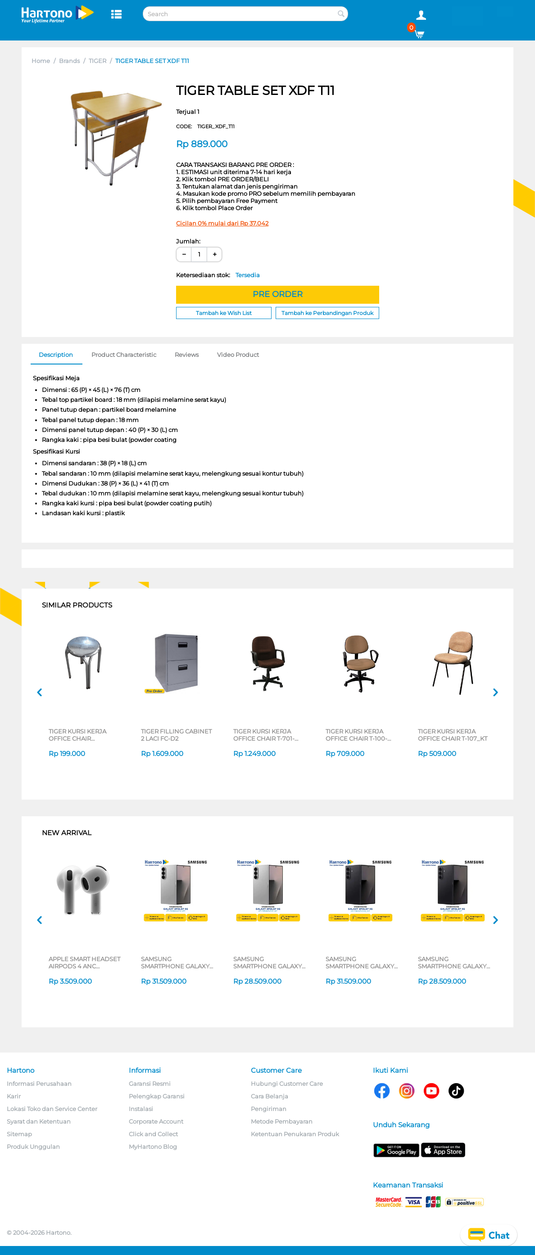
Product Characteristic (123, 354)
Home (41, 60)
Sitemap (19, 1134)
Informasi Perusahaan (39, 1083)
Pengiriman (268, 1108)
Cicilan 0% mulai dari (222, 223)
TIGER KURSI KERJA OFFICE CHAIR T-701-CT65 (264, 735)
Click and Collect (153, 1134)
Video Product (238, 354)
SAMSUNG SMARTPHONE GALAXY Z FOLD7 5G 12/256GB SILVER (267, 962)
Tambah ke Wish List (224, 313)
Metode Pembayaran (282, 1121)
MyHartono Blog (153, 1146)
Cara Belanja (269, 1096)
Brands (69, 60)
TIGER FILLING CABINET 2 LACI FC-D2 (176, 735)
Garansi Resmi (150, 1083)
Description (56, 354)
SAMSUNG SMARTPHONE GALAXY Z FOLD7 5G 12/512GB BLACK (360, 962)
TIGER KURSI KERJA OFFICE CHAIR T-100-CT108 (356, 735)
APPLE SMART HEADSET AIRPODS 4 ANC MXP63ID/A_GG (84, 962)
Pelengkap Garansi (157, 1096)
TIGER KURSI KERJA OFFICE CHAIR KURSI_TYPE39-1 (77, 735)
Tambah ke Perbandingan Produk (327, 313)
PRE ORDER (278, 294)
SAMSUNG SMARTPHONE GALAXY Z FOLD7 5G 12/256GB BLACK (452, 962)
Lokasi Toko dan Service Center (52, 1108)
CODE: (205, 126)
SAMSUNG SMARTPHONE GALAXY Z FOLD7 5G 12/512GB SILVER (175, 962)
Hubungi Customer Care (287, 1083)
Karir (14, 1096)
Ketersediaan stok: (218, 275)
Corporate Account (156, 1121)
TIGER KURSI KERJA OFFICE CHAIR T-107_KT (452, 735)
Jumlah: (188, 241)
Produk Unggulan (33, 1146)
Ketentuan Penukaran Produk (295, 1134)
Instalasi (141, 1108)
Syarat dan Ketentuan (39, 1121)
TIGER (97, 60)
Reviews (187, 354)
